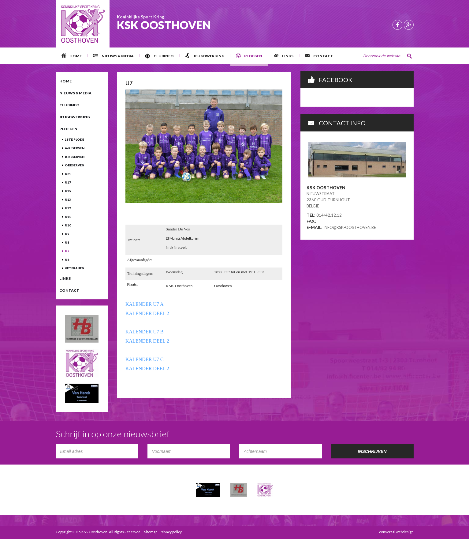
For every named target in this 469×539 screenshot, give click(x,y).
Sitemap (150, 532)
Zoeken (409, 56)
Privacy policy (171, 532)
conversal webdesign (396, 532)
